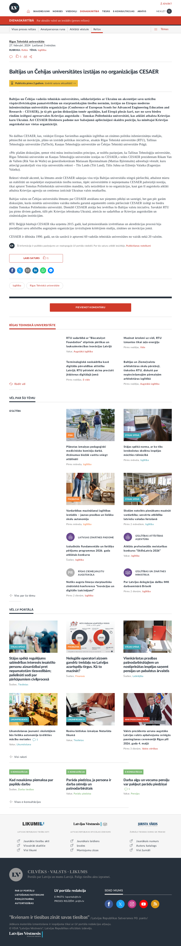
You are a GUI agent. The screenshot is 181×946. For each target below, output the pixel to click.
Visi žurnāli (143, 850)
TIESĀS (106, 11)
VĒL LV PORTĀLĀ (21, 609)
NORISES (58, 11)
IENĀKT (167, 4)
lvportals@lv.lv (73, 897)
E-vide (86, 380)
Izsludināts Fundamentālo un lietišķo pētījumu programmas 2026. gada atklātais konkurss (90, 550)
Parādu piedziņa (82, 794)
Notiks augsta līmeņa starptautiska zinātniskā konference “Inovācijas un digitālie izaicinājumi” (90, 586)
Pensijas (135, 794)
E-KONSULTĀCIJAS (124, 11)
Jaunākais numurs (147, 841)
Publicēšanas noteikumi (138, 246)
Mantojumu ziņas (88, 850)
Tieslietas (23, 684)
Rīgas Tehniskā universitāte (27, 41)
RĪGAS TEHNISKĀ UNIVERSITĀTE (32, 325)
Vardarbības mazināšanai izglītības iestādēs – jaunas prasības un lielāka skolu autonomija (89, 515)
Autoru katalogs (146, 845)
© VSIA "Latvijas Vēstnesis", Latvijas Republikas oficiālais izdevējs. (50, 928)
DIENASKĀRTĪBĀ (89, 11)
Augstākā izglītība (83, 351)
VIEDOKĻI (71, 11)
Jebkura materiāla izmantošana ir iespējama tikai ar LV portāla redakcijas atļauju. (60, 924)
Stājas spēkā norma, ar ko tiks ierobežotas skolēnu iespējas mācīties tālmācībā (143, 451)
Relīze (24, 50)
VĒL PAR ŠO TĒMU (22, 398)
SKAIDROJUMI (41, 11)
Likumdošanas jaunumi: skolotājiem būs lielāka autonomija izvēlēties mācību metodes (32, 735)
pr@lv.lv (79, 901)
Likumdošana (24, 744)
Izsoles (81, 845)
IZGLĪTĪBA (15, 411)
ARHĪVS (142, 11)
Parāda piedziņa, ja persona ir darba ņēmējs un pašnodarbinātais (88, 784)
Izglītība (42, 50)
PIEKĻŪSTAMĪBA (24, 899)
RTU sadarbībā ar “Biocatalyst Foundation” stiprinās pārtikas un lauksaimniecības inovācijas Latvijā (89, 342)
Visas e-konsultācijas (27, 801)
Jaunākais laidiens (88, 841)
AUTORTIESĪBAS (24, 903)
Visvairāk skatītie (34, 845)
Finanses (80, 676)
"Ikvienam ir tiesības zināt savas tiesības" (49, 917)
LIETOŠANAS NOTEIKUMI (29, 895)
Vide (142, 347)
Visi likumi (30, 850)
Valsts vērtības (150, 749)
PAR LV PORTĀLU (24, 891)
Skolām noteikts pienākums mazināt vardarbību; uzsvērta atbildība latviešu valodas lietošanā (147, 515)
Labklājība (138, 676)
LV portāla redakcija (70, 890)
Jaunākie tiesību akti (36, 841)
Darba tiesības (26, 789)
